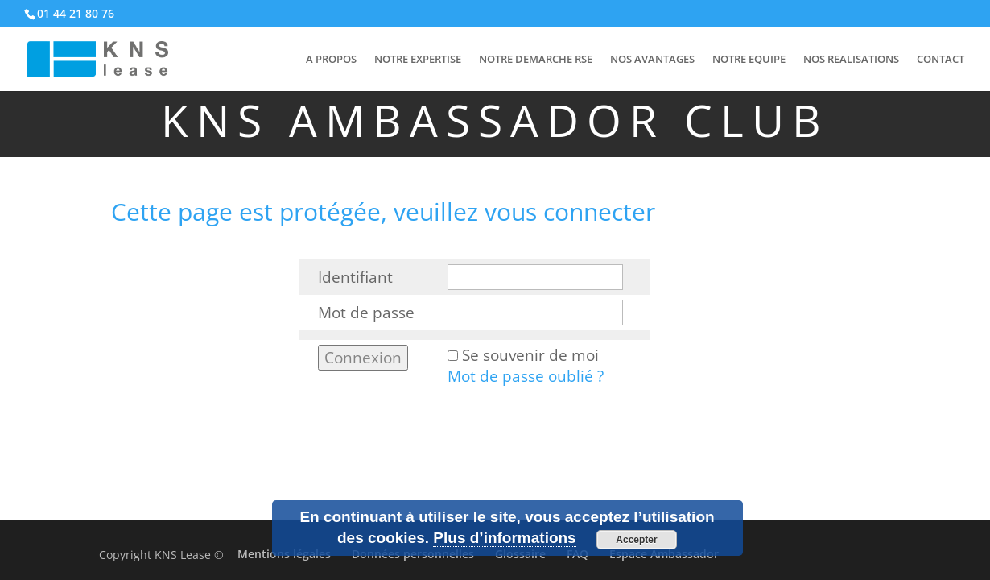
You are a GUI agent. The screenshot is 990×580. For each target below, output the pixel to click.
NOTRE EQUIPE (749, 59)
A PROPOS (331, 59)
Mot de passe (366, 312)
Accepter (636, 539)
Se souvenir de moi (530, 355)
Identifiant (355, 277)
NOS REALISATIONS (851, 59)
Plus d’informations (504, 537)
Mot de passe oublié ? (526, 376)
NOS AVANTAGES (652, 59)
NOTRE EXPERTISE (417, 59)
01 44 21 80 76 (75, 13)
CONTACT (940, 59)
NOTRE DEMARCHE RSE (535, 59)
